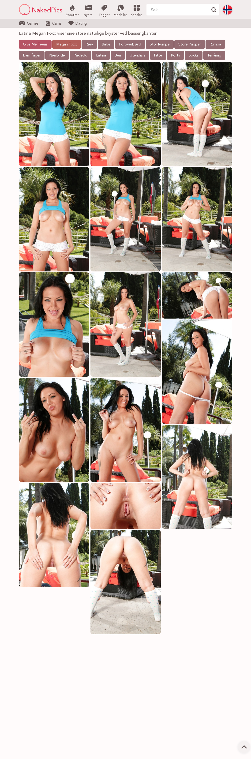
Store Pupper (189, 44)
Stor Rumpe (160, 44)
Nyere (88, 10)
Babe (106, 44)
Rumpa (215, 44)
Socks (194, 55)
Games (28, 23)
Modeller (120, 10)
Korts (175, 55)
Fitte (158, 55)
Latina (101, 55)
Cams (53, 23)
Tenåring (214, 55)
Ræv (89, 44)
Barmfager (32, 55)
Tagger (104, 10)
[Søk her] (177, 9)
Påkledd (80, 55)
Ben (118, 55)
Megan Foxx (66, 44)
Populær (72, 10)
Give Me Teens (35, 44)
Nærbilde (57, 55)
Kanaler (136, 10)
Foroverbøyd (130, 44)
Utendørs (137, 55)
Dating (77, 23)
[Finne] (213, 9)
